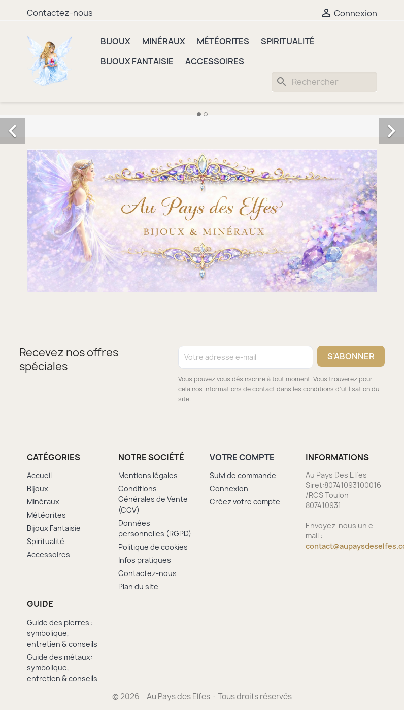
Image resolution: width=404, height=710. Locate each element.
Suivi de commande (243, 475)
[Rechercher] (324, 82)
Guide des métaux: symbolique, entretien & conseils (62, 667)
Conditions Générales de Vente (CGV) (153, 499)
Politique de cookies (153, 547)
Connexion (229, 488)
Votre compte (242, 457)
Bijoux (115, 41)
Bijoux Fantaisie (137, 61)
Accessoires (214, 61)
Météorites (223, 41)
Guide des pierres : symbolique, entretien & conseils (62, 633)
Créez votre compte (245, 501)
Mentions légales (148, 475)
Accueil (39, 475)
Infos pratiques (144, 560)
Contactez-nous (60, 12)
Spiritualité (288, 41)
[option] (202, 120)
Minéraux (163, 41)
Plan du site (138, 586)
